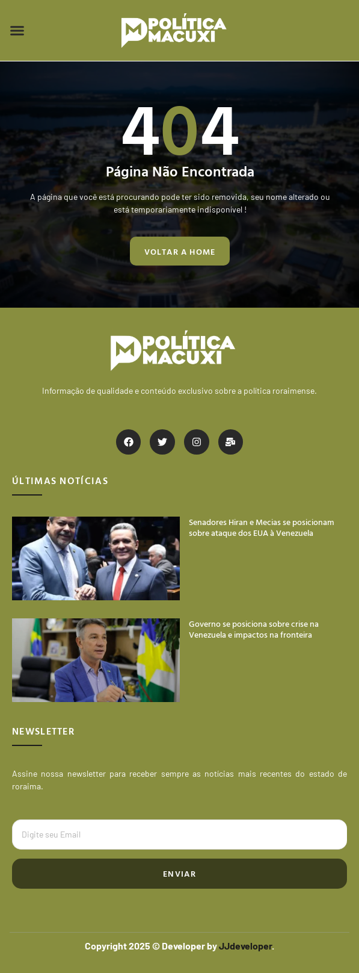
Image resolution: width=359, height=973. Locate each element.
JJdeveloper (245, 945)
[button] (17, 30)
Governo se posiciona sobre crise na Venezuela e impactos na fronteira (254, 629)
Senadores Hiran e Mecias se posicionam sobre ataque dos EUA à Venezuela (261, 527)
